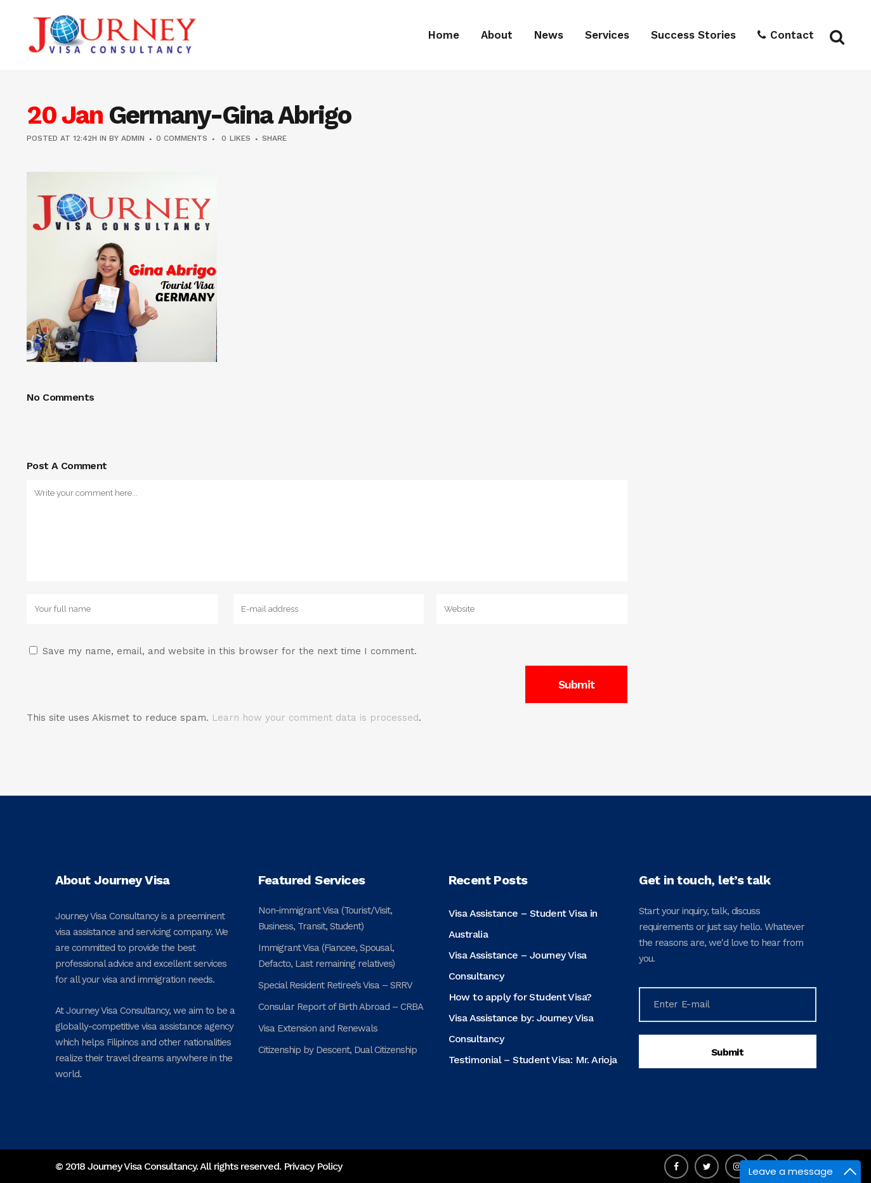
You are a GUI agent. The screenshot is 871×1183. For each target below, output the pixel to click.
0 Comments (181, 138)
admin (133, 138)
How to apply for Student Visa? (520, 997)
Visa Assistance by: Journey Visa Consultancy (521, 1028)
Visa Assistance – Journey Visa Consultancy (518, 965)
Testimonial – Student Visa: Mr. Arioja (533, 1060)
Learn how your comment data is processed (315, 717)
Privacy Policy (313, 1166)
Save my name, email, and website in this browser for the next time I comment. (230, 651)
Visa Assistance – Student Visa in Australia (523, 923)
